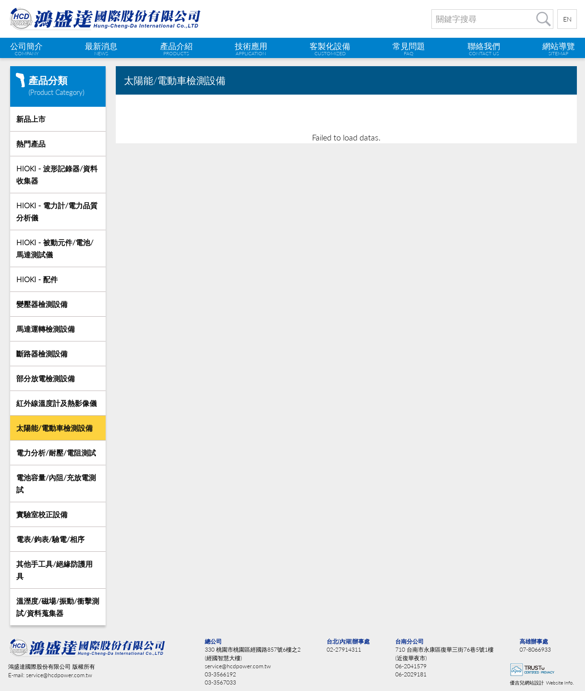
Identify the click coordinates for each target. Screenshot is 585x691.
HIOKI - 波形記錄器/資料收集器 (57, 174)
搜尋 (543, 19)
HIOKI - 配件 (37, 279)
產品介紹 (176, 48)
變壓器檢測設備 (41, 304)
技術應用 (251, 48)
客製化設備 (330, 48)
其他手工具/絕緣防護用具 (54, 570)
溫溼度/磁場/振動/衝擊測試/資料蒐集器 (57, 607)
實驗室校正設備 (41, 514)
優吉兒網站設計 (527, 683)
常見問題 (408, 48)
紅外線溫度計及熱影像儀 (56, 403)
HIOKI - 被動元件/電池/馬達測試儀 (54, 248)
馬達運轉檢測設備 (45, 328)
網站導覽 (558, 48)
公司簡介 (26, 48)
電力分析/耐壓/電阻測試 (56, 452)
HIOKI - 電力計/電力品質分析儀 (57, 211)
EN (567, 19)
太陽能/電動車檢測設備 (54, 427)
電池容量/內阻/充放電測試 (56, 483)
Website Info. (560, 683)
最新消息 (101, 48)
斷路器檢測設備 (41, 353)
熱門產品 (31, 143)
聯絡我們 (484, 48)
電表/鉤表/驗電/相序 (50, 539)
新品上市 (31, 118)
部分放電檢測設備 (45, 378)
